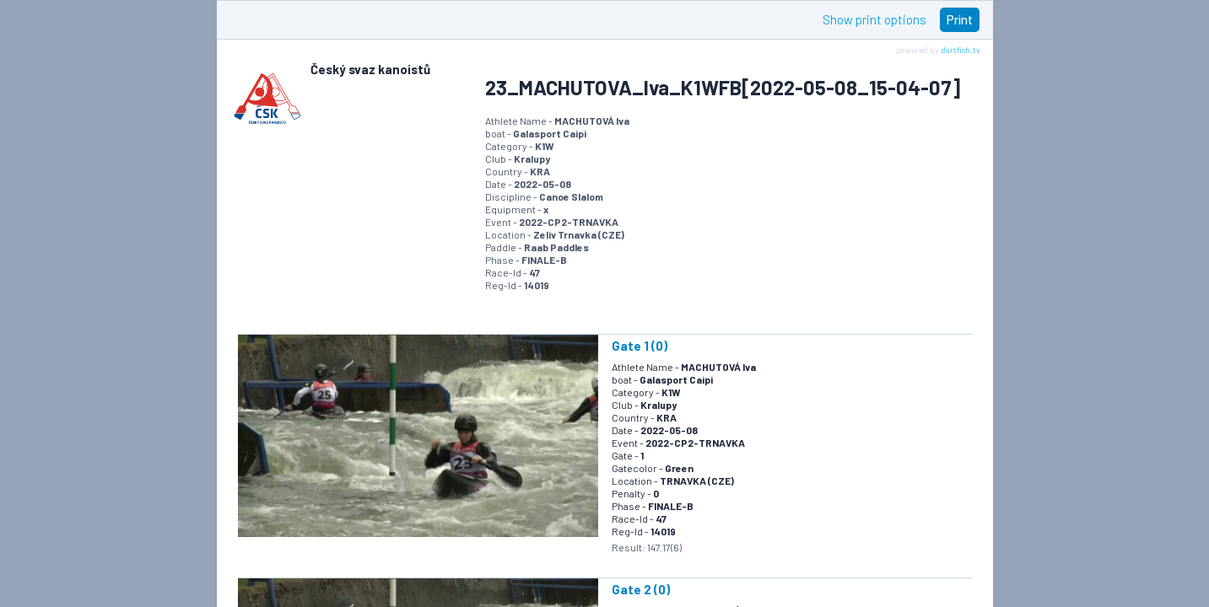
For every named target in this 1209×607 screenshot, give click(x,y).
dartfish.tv (960, 50)
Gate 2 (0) (641, 589)
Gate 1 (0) (639, 345)
